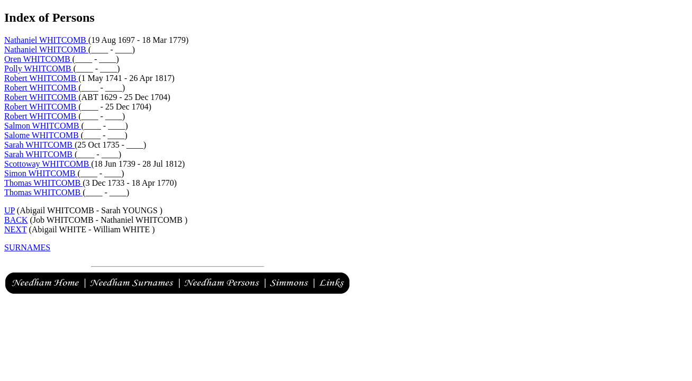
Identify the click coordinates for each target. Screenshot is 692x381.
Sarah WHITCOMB (39, 144)
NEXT (15, 229)
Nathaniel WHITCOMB (46, 39)
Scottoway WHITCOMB (47, 163)
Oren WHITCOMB (38, 59)
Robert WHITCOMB (41, 78)
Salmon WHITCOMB (42, 125)
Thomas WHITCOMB (43, 182)
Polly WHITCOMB (38, 68)
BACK (16, 219)
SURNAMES (27, 247)
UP (9, 210)
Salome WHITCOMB (42, 135)
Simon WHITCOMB (40, 173)
